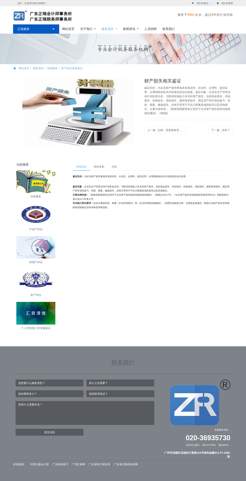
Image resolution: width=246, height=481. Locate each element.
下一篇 (220, 130)
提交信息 (49, 432)
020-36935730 (208, 438)
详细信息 (82, 167)
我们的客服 (227, 3)
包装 (118, 167)
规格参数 (101, 167)
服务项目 (38, 68)
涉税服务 (52, 68)
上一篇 (166, 130)
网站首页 (68, 29)
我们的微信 (202, 3)
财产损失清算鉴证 (72, 68)
